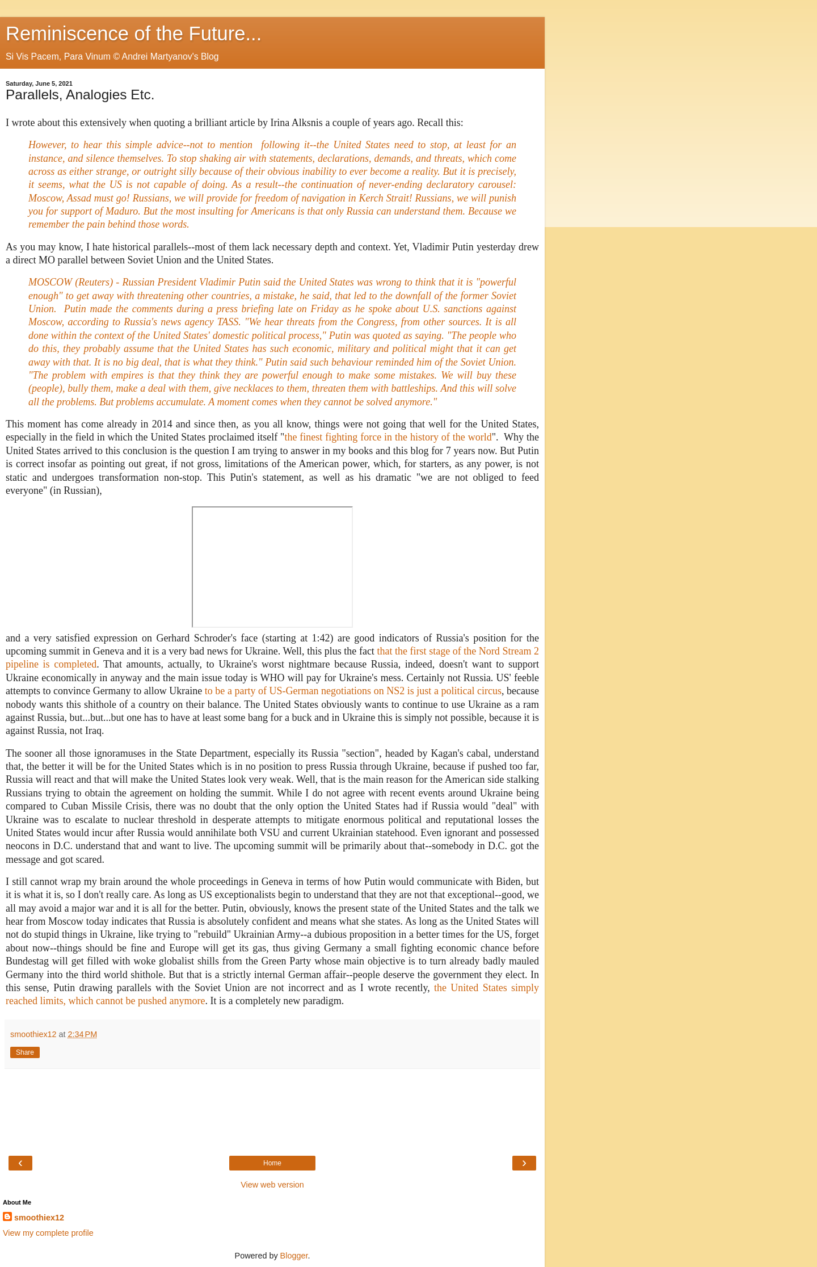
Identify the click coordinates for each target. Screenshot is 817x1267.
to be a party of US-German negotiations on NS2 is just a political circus (353, 691)
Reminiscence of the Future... (134, 33)
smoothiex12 (39, 1217)
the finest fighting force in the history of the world (387, 437)
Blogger (294, 1255)
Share (25, 1052)
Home (272, 1163)
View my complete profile (48, 1232)
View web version (272, 1184)
